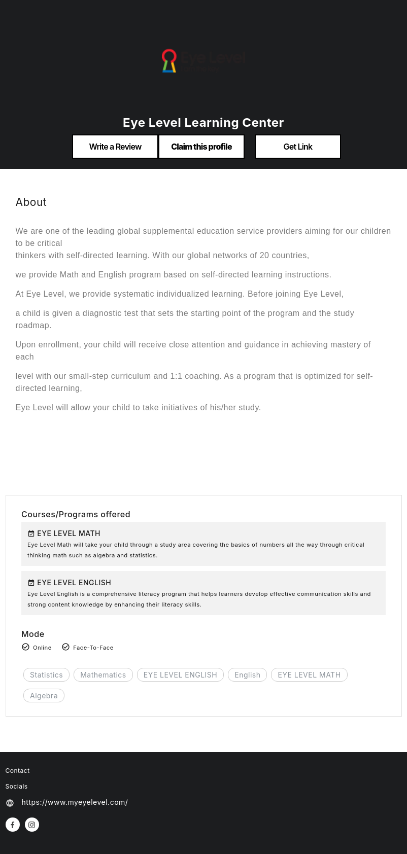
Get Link (298, 146)
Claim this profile (201, 146)
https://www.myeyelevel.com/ (75, 802)
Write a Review (115, 146)
